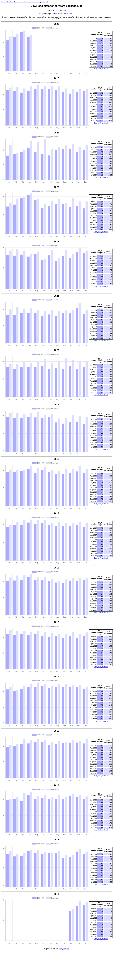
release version (57, 14)
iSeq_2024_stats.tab (101, 177)
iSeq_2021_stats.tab (101, 340)
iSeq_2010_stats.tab (101, 939)
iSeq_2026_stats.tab (101, 68)
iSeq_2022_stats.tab (101, 286)
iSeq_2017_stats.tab (101, 558)
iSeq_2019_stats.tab (101, 449)
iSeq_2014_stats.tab (101, 721)
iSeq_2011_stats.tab (101, 884)
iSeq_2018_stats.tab (101, 503)
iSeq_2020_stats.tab (101, 395)
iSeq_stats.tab (64, 949)
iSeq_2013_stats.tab (101, 775)
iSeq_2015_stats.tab (101, 667)
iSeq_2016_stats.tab (101, 612)
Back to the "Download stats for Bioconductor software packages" (24, 2)
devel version (69, 14)
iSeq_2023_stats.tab (101, 232)
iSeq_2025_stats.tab (101, 123)
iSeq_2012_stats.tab (101, 830)
